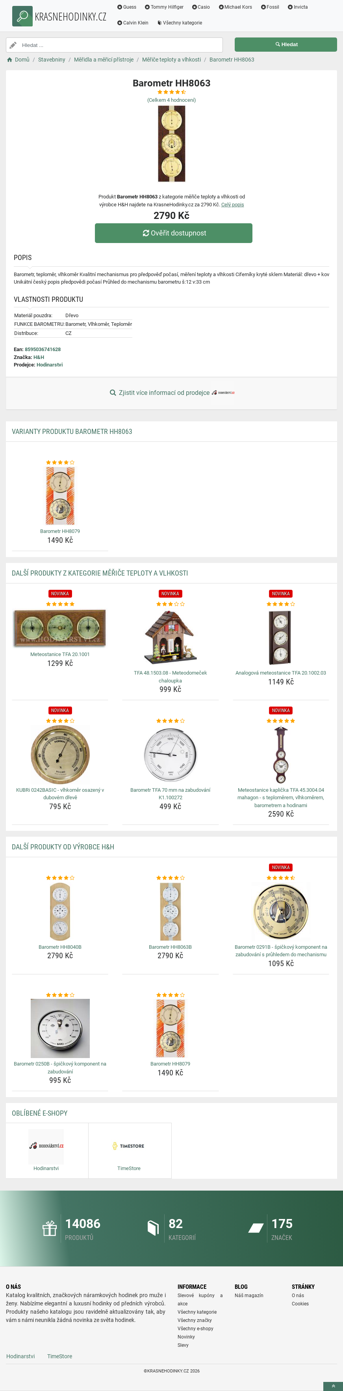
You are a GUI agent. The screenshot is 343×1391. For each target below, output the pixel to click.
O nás (298, 1295)
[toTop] (333, 1386)
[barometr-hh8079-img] (60, 495)
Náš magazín (249, 1295)
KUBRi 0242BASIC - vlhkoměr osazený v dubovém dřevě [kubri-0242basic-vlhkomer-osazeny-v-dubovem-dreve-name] (60, 794)
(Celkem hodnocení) (171, 100)
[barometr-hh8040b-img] (60, 911)
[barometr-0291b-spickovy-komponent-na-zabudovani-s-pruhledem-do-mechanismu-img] (281, 911)
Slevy (183, 1345)
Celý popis (232, 205)
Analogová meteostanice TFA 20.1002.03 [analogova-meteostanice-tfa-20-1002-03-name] (280, 673)
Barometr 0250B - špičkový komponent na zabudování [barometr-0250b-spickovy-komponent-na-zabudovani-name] (60, 1068)
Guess (126, 7)
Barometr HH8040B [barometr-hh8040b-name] (60, 947)
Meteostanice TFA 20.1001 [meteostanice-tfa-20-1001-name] (60, 654)
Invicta (297, 7)
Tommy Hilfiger (164, 7)
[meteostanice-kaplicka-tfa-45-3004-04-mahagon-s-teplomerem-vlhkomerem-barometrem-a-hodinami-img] (281, 754)
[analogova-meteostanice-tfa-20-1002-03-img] (281, 637)
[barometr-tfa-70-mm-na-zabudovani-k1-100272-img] (170, 754)
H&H (38, 357)
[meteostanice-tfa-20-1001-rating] (60, 604)
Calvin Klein (132, 23)
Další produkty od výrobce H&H (63, 847)
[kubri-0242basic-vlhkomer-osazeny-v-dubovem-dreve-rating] (60, 721)
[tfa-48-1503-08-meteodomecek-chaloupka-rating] (170, 604)
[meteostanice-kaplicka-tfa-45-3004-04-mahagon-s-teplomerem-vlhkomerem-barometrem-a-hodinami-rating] (281, 721)
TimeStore (59, 1356)
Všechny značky (195, 1320)
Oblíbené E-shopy (39, 1113)
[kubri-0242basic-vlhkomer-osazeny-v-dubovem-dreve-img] (60, 754)
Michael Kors (235, 7)
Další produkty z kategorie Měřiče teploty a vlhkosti (100, 573)
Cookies (300, 1304)
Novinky (186, 1337)
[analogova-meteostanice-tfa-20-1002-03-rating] (281, 604)
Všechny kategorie (179, 23)
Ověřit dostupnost (173, 233)
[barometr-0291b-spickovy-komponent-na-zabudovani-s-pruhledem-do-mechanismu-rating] (281, 878)
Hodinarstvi (50, 365)
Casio (200, 7)
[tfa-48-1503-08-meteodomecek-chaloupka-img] (170, 637)
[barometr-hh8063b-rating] (170, 878)
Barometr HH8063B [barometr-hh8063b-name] (170, 947)
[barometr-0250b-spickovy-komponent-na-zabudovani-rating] (60, 995)
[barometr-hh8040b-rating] (60, 878)
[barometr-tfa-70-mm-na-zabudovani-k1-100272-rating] (170, 721)
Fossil (269, 7)
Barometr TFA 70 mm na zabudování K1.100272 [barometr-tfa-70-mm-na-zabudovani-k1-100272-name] (170, 794)
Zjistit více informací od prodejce (171, 393)
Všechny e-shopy (195, 1328)
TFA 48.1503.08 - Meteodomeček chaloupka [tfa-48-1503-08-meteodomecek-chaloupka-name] (170, 677)
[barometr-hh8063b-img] (170, 911)
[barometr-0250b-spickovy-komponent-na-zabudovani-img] (60, 1028)
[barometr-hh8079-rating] (60, 463)
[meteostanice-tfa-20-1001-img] (60, 628)
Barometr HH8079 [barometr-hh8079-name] (60, 531)
